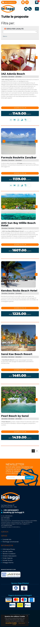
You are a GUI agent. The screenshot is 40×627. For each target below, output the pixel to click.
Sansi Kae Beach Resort (16, 354)
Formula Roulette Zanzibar (18, 157)
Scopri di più (20, 108)
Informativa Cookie (19, 623)
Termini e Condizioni (8, 554)
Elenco (5, 36)
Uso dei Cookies (7, 551)
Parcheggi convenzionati (10, 542)
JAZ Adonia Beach (13, 73)
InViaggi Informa (7, 562)
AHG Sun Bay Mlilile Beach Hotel (18, 224)
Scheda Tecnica (7, 560)
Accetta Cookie (11, 623)
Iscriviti (29, 477)
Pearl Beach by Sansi (15, 415)
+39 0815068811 (11, 510)
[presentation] (3, 57)
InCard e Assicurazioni (9, 556)
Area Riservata (8, 2)
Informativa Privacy (8, 549)
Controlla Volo (6, 539)
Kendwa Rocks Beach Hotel (19, 290)
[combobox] (20, 31)
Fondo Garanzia (7, 558)
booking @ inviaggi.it (13, 512)
